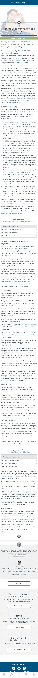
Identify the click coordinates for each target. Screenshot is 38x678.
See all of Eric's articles (19, 556)
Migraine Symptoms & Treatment (12, 229)
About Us (6, 672)
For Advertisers (29, 672)
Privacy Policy (20, 672)
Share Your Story (19, 606)
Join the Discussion (19, 649)
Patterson (19, 548)
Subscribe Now (19, 627)
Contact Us (13, 672)
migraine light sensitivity (29, 324)
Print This (19, 583)
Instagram (21, 571)
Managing (14, 38)
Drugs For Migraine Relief (9, 236)
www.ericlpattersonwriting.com (19, 554)
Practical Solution (22, 38)
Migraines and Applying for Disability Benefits (19, 221)
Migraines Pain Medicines (9, 232)
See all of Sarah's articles (19, 574)
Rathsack (19, 566)
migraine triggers (17, 60)
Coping (19, 26)
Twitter (16, 571)
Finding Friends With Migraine (19, 452)
